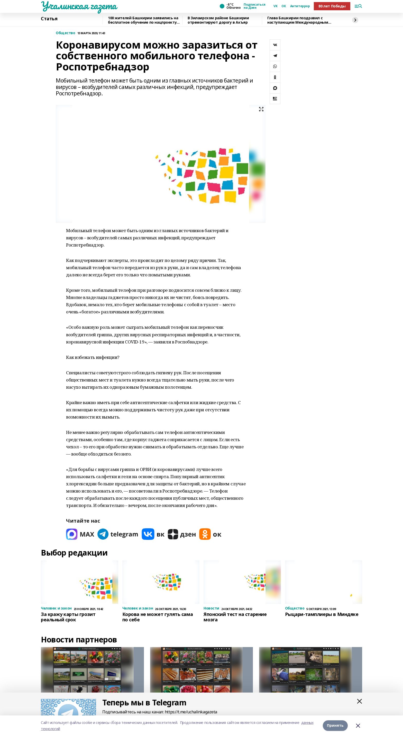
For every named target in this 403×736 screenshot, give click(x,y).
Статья (49, 19)
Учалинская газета (78, 5)
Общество (65, 33)
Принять (335, 725)
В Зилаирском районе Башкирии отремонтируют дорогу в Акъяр (218, 20)
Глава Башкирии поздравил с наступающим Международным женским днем (297, 20)
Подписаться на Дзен (254, 6)
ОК (283, 6)
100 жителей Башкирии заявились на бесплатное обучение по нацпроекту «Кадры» (143, 20)
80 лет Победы (332, 6)
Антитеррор (300, 6)
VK (275, 6)
